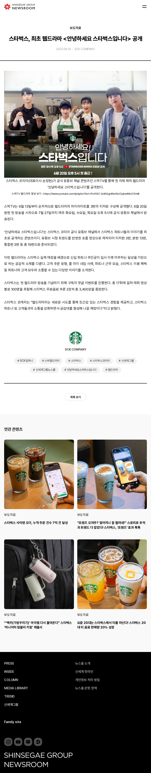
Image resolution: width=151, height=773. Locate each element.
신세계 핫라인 (84, 671)
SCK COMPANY (85, 49)
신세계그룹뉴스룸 (45, 369)
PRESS (9, 663)
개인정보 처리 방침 (87, 680)
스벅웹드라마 (52, 360)
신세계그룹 (127, 360)
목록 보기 (75, 397)
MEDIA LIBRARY (16, 688)
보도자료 (75, 28)
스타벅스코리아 (101, 360)
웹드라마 (113, 369)
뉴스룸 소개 (82, 663)
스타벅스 (76, 360)
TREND (9, 696)
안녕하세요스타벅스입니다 (81, 369)
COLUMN (11, 680)
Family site (12, 722)
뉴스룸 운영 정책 (86, 688)
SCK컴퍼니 (26, 360)
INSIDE (9, 671)
